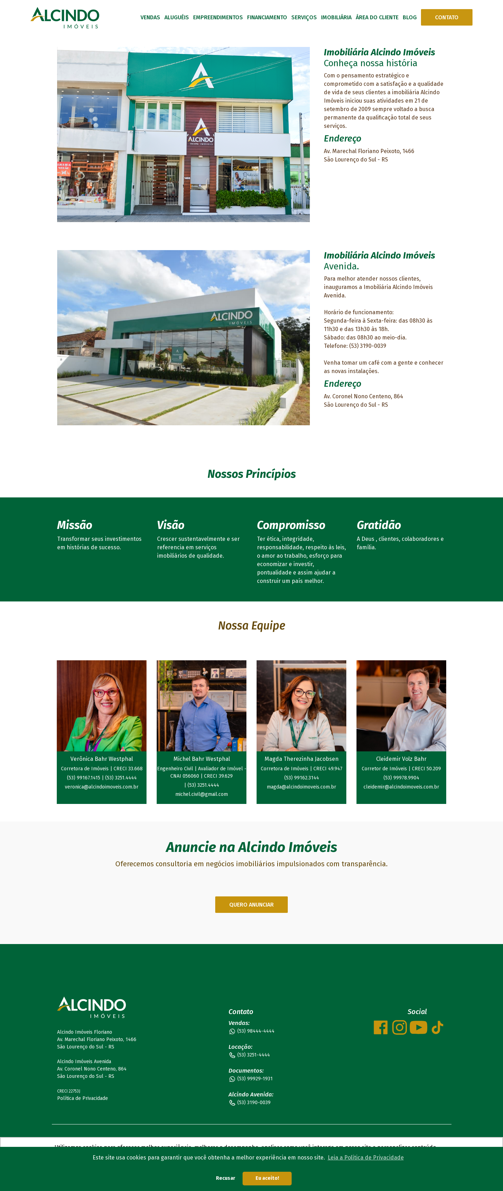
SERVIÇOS (304, 17)
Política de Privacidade (82, 1098)
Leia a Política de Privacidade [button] (366, 1157)
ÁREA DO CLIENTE (377, 17)
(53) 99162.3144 (301, 778)
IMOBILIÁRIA (336, 17)
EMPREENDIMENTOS (218, 17)
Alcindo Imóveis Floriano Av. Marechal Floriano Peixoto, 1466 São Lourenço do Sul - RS (96, 1039)
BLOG (410, 17)
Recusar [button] (225, 1178)
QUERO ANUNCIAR (251, 904)
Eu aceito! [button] (267, 1178)
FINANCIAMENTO (267, 17)
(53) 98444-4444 (255, 1031)
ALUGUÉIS (176, 17)
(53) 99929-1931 (255, 1079)
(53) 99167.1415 (84, 778)
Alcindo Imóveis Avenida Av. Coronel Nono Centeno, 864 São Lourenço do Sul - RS (92, 1069)
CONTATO (446, 17)
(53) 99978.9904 (401, 778)
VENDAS (150, 17)
